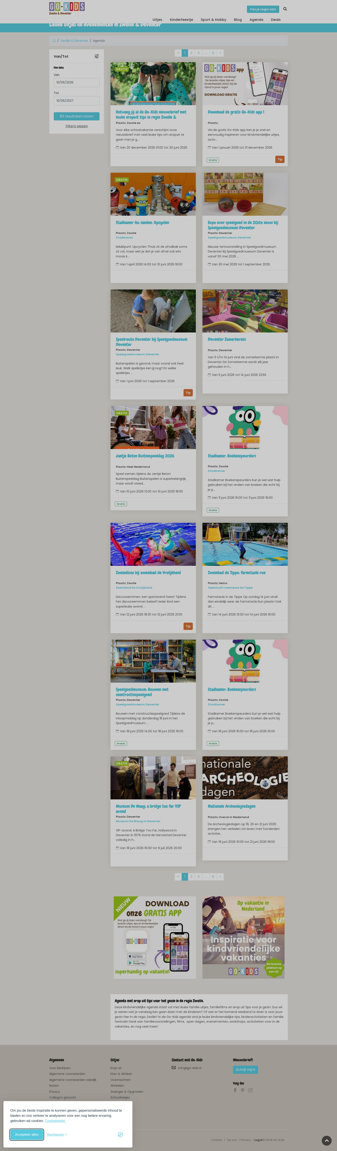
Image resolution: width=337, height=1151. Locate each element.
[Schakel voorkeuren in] (57, 1135)
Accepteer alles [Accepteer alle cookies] (26, 1134)
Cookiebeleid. (55, 1121)
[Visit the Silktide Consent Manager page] (120, 1134)
